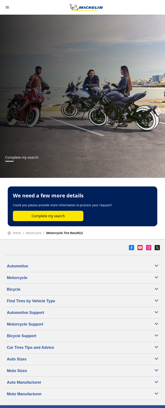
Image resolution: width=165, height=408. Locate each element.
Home (14, 233)
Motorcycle (33, 233)
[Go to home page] (86, 7)
